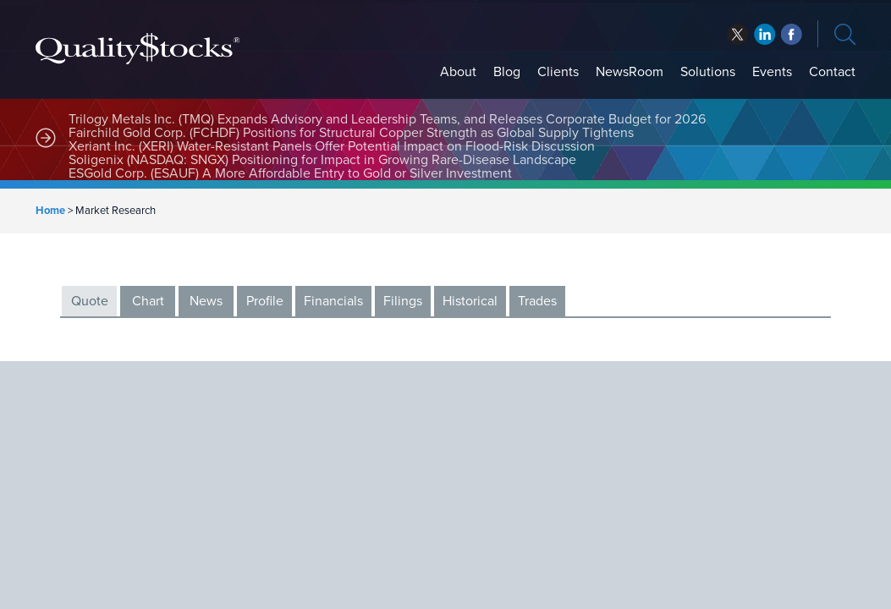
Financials (333, 301)
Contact (832, 71)
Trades (537, 301)
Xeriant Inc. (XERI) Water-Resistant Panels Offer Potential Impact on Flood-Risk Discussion (332, 146)
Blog (506, 71)
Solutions (707, 71)
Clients (558, 71)
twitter (737, 34)
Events (772, 71)
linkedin (791, 34)
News (206, 301)
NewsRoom (629, 71)
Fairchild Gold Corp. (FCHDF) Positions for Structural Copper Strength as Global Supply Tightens (351, 132)
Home (50, 210)
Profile (264, 301)
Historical (470, 301)
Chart (148, 301)
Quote (89, 301)
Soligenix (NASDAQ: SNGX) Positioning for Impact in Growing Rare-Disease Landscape (322, 159)
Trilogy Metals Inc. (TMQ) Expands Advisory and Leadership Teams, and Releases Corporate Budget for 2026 (387, 119)
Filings (402, 301)
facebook (764, 34)
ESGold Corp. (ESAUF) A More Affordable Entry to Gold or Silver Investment (290, 173)
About (458, 71)
